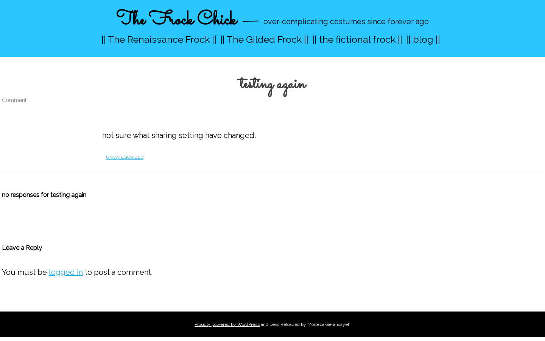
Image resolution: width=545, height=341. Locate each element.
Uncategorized (124, 157)
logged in (66, 272)
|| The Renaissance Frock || (158, 39)
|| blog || (423, 39)
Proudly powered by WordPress (227, 324)
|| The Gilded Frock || (264, 39)
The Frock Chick (176, 20)
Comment (14, 100)
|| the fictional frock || (357, 39)
